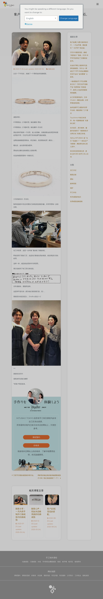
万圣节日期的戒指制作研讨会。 (24, 475)
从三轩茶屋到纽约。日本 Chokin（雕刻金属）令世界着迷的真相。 (79, 100)
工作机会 (78, 575)
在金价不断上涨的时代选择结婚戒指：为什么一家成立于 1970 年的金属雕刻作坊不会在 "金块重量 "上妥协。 (79, 71)
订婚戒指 (33, 562)
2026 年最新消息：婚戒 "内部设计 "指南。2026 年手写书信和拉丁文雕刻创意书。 (79, 56)
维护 (71, 188)
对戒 (39, 562)
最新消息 (47, 575)
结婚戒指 (25, 562)
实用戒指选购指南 (76, 201)
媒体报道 (73, 183)
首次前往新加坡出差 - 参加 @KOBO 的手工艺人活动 (79, 154)
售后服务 (62, 575)
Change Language (68, 18)
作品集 (39, 575)
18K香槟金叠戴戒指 (49, 562)
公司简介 (70, 575)
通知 (71, 179)
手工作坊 (73, 192)
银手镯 (64, 562)
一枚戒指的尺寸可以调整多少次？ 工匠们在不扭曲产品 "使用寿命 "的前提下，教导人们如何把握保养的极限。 (79, 87)
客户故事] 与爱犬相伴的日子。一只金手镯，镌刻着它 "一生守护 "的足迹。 (79, 45)
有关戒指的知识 (75, 197)
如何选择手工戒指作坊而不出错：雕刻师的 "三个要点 (79, 110)
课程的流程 (26, 575)
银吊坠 (70, 562)
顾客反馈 (51, 69)
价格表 (36, 445)
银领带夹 (78, 562)
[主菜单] (97, 4)
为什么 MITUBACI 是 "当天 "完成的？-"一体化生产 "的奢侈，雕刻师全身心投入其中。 (79, 142)
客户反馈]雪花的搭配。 (51, 511)
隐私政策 (86, 575)
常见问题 (55, 575)
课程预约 (36, 437)
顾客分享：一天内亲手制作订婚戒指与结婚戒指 (20, 514)
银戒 (59, 562)
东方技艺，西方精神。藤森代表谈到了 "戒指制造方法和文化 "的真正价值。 (79, 131)
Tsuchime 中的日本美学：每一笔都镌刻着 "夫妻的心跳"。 (79, 120)
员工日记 (73, 170)
